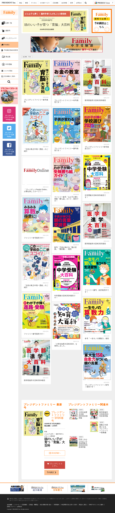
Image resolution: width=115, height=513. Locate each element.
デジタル (34, 3)
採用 (71, 3)
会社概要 (9, 504)
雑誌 (20, 3)
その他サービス (45, 3)
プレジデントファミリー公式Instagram (9, 115)
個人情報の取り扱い (46, 504)
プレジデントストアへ (54, 465)
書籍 (26, 3)
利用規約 (56, 504)
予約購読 (52, 472)
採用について (11, 506)
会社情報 (64, 3)
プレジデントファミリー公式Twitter (9, 132)
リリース (16, 504)
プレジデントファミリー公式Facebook (9, 149)
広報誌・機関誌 (33, 504)
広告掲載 (55, 3)
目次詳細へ (55, 453)
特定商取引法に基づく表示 (69, 504)
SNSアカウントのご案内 (96, 504)
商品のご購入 (83, 504)
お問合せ (79, 3)
